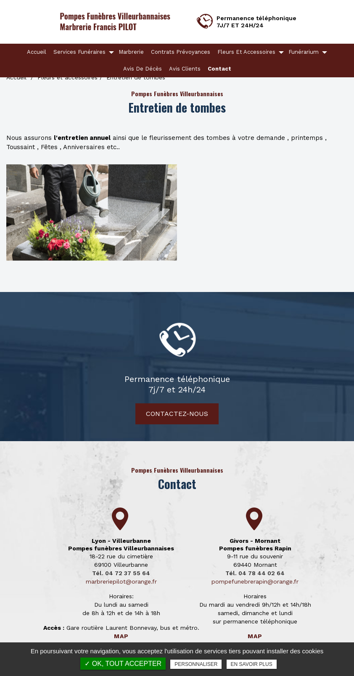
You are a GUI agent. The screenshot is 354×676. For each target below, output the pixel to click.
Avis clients (185, 69)
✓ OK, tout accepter (123, 663)
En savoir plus (251, 664)
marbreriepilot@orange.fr (121, 581)
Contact (219, 69)
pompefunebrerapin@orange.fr (255, 581)
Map (121, 636)
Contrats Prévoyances (180, 52)
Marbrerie (131, 52)
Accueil (36, 52)
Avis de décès (142, 69)
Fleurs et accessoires (246, 52)
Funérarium (303, 52)
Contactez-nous (177, 414)
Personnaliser (195, 664)
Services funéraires (79, 52)
